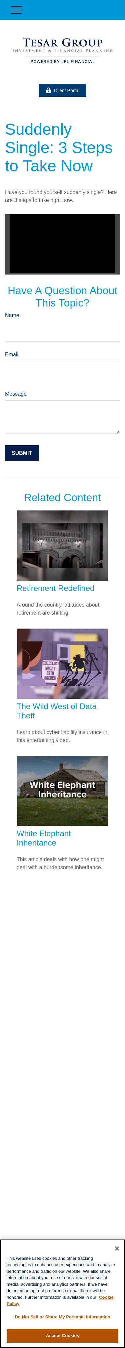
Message (16, 394)
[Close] (117, 1248)
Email (11, 354)
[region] (62, 1293)
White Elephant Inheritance (44, 838)
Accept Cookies (62, 1335)
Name (12, 315)
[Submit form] (22, 453)
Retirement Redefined (55, 588)
